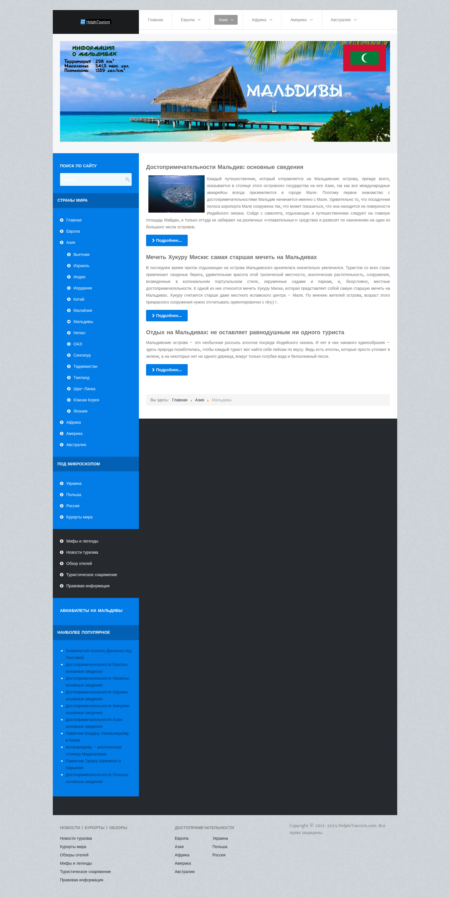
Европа (73, 227)
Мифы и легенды (82, 537)
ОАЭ (77, 339)
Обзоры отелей (74, 851)
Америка (74, 429)
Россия (72, 501)
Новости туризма (82, 548)
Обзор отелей (79, 559)
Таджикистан (85, 362)
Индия (79, 272)
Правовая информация (88, 581)
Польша (73, 490)
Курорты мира (79, 513)
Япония (80, 406)
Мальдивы (83, 317)
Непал (79, 328)
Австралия (76, 440)
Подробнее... (167, 236)
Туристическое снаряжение (91, 570)
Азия (70, 238)
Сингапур (82, 350)
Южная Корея (86, 395)
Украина (74, 479)
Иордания (82, 283)
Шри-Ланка (84, 384)
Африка (73, 418)
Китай (78, 295)
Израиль (81, 261)
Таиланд (81, 373)
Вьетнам (81, 250)
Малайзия (82, 306)
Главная (74, 215)
